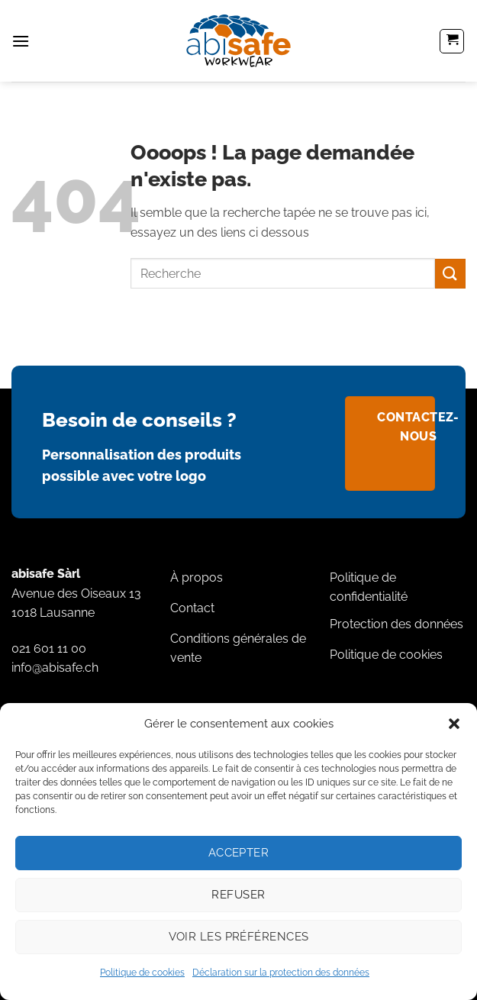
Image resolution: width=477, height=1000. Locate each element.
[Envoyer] (450, 274)
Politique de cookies (142, 972)
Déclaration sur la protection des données (280, 972)
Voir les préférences (239, 937)
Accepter (238, 853)
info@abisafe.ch (54, 667)
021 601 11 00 (48, 648)
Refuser (238, 895)
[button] (454, 723)
